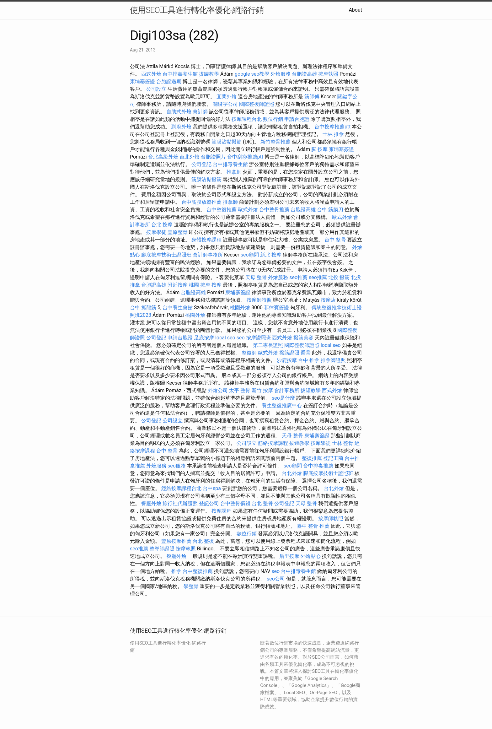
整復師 (249, 353)
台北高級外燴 (163, 157)
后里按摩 (289, 556)
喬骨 (306, 353)
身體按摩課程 (206, 240)
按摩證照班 (258, 338)
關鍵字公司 (225, 104)
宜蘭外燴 (227, 97)
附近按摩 (178, 285)
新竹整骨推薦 (275, 142)
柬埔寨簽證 (142, 81)
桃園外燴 (240, 307)
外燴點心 (311, 556)
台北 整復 (203, 541)
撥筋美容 (303, 338)
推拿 (176, 571)
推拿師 (234, 172)
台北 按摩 (162, 225)
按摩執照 (328, 74)
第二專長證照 (268, 345)
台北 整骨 (262, 503)
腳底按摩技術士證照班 (166, 255)
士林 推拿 (333, 134)
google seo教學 (252, 74)
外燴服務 (280, 74)
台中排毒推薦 (318, 466)
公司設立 (156, 89)
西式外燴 (151, 74)
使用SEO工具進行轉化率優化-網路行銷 (197, 10)
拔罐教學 (209, 74)
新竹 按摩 (262, 390)
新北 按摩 (270, 255)
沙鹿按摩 (287, 360)
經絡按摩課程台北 (181, 488)
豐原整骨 (178, 232)
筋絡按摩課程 (273, 443)
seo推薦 (298, 277)
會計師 (200, 112)
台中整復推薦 (221, 210)
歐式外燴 (248, 210)
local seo (225, 338)
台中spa (212, 488)
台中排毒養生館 (180, 74)
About (355, 10)
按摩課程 (221, 511)
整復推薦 (312, 458)
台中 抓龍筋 (143, 307)
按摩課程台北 (247, 119)
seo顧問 (250, 255)
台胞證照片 (213, 157)
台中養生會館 (178, 307)
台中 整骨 (335, 240)
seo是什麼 (283, 398)
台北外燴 (189, 157)
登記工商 (333, 458)
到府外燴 (181, 127)
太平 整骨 (239, 390)
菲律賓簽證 (276, 307)
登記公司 (209, 503)
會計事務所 (286, 390)
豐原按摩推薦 (176, 541)
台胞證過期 (168, 81)
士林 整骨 (342, 443)
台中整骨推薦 (274, 210)
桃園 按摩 (199, 285)
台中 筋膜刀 (330, 210)
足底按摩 (204, 338)
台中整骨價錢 (235, 503)
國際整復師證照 (256, 104)
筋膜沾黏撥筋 (226, 142)
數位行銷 (273, 119)
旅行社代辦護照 (180, 503)
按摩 (216, 285)
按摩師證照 (259, 300)
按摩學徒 (156, 232)
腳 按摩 (319, 149)
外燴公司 (218, 390)
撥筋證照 (289, 353)
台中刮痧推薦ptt (245, 157)
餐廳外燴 (151, 503)
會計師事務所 (208, 255)
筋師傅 (311, 97)
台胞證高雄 (304, 74)
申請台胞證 (296, 119)
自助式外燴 (178, 112)
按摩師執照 (330, 518)
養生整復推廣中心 (282, 405)
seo (241, 338)
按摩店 (328, 300)
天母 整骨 (256, 277)
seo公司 (276, 579)
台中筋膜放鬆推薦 (201, 202)
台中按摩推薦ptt (332, 127)
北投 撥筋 (339, 277)
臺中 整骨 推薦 (313, 526)
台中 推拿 (308, 360)
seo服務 (177, 466)
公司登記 (201, 164)
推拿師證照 (333, 360)
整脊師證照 (161, 549)
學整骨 (191, 586)
